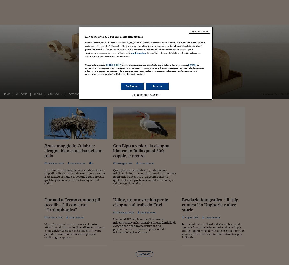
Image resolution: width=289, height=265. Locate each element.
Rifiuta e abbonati (199, 31)
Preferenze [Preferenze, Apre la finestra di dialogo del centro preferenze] (132, 86)
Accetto (157, 86)
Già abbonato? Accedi (146, 95)
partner (192, 64)
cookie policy (138, 53)
